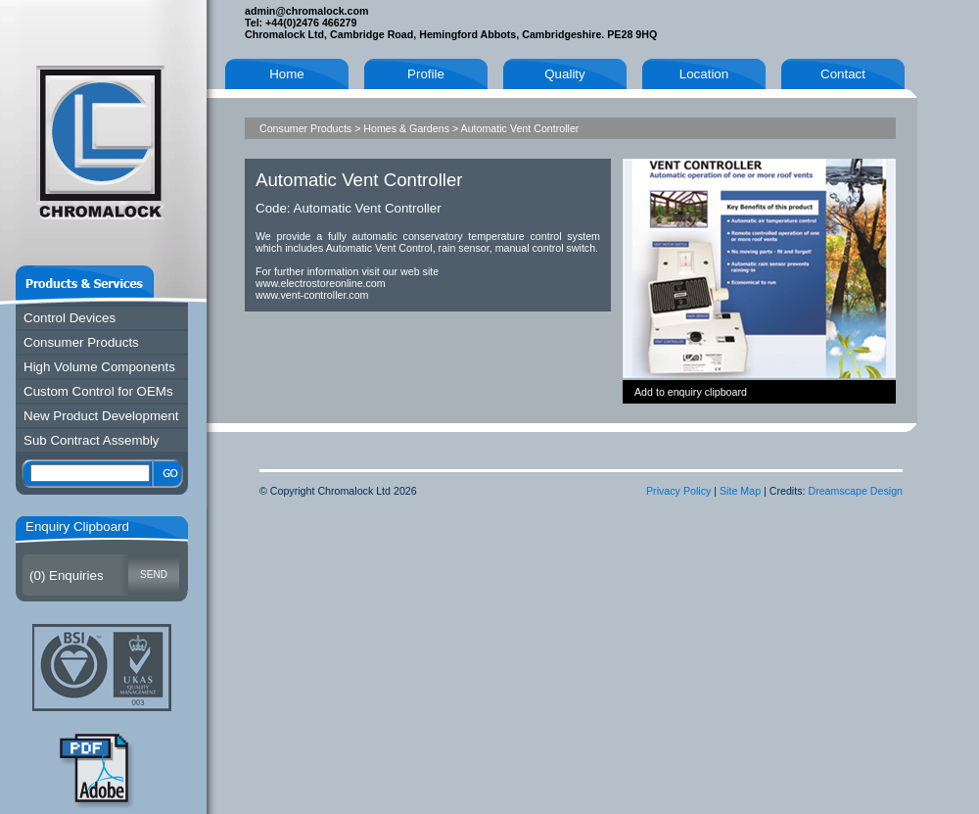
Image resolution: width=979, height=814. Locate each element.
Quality (564, 74)
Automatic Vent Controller (520, 128)
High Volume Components (99, 366)
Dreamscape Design (855, 491)
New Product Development (101, 415)
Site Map (740, 491)
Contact (842, 74)
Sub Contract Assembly (91, 440)
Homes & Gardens (406, 128)
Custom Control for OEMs (98, 391)
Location (703, 74)
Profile (425, 74)
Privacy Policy (678, 491)
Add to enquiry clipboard (690, 392)
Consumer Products (81, 342)
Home (286, 74)
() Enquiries (66, 575)
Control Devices (69, 318)
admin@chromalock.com (306, 11)
